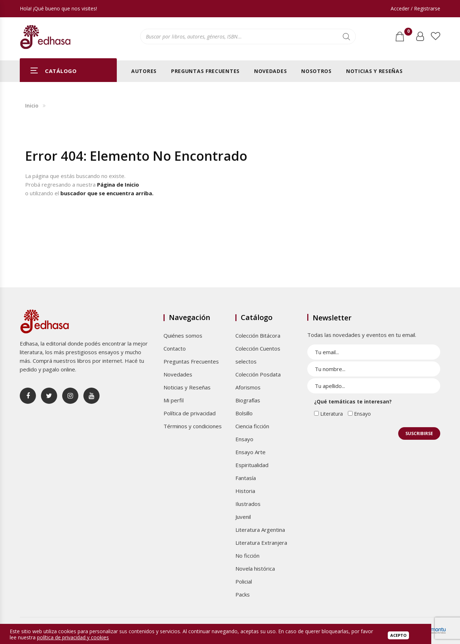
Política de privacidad (190, 413)
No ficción (247, 555)
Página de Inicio (118, 184)
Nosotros (316, 71)
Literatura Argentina (260, 529)
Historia (245, 490)
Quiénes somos (183, 335)
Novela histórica (255, 568)
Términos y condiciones (193, 426)
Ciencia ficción (252, 426)
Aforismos (248, 387)
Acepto (398, 635)
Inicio (31, 105)
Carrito (406, 34)
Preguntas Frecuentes (205, 71)
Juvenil (243, 516)
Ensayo (244, 439)
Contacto (175, 348)
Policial (243, 581)
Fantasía (245, 477)
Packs (242, 594)
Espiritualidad (251, 465)
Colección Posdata (258, 374)
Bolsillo (244, 413)
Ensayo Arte (250, 452)
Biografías (247, 400)
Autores (144, 71)
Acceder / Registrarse (415, 8)
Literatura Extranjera (261, 542)
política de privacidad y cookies (73, 637)
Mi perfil (174, 400)
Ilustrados (248, 503)
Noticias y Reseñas (374, 71)
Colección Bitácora (257, 335)
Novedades (270, 71)
